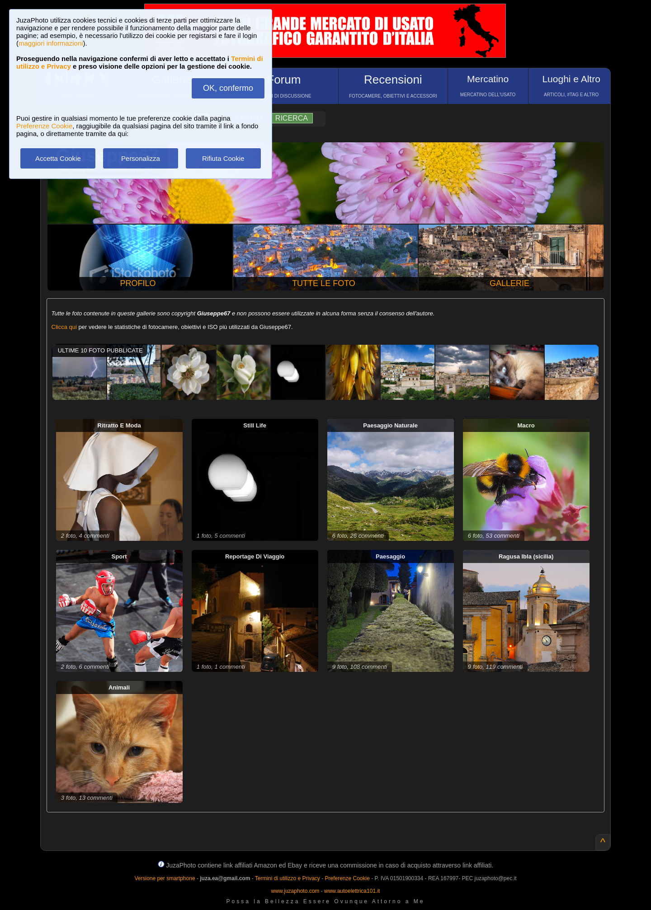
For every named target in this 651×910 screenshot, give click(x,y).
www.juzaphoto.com (295, 891)
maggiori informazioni (51, 43)
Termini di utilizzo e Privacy (287, 878)
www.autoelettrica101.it (352, 891)
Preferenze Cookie (44, 126)
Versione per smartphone (164, 878)
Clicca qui (64, 327)
